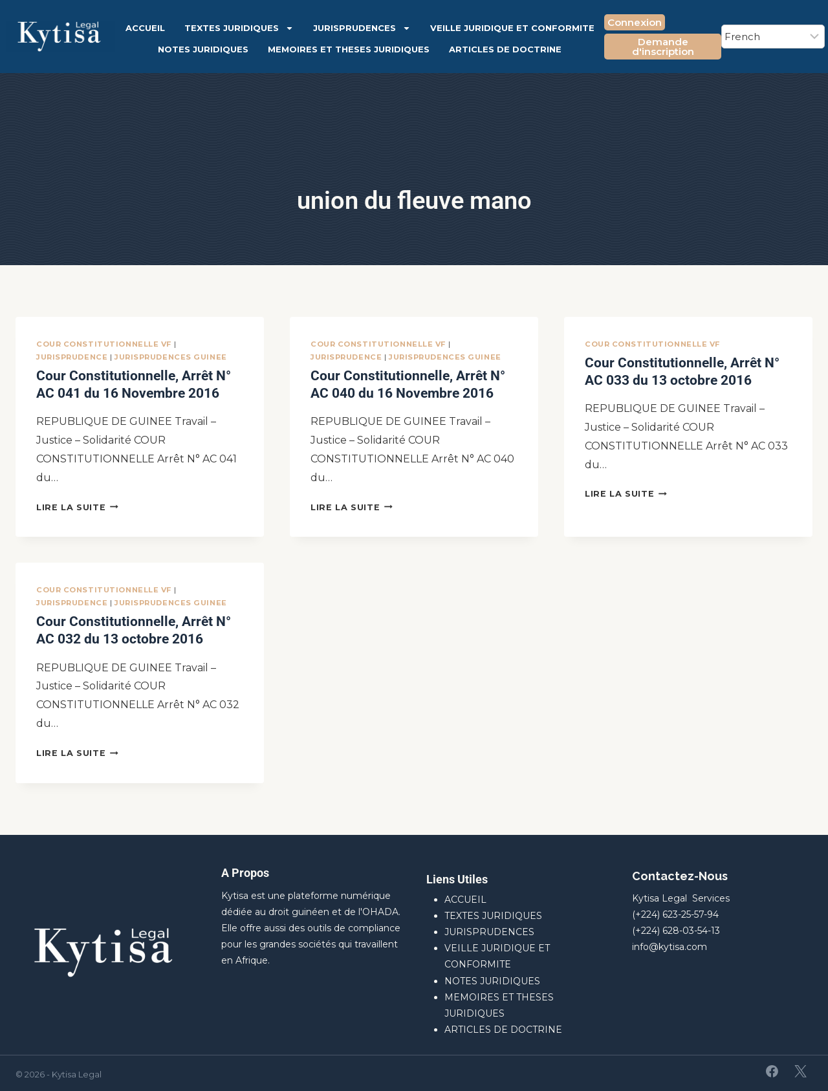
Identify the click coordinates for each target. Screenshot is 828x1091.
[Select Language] (773, 37)
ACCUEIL (145, 28)
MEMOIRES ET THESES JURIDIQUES (349, 49)
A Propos (245, 869)
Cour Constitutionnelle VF (103, 344)
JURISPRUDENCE (71, 357)
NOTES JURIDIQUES (203, 49)
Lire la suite (77, 505)
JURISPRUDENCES (362, 28)
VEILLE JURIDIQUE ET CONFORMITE (512, 28)
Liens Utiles (457, 876)
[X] (800, 1068)
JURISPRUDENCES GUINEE (170, 357)
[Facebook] (772, 1068)
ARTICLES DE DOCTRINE (505, 49)
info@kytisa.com (669, 943)
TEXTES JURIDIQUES (239, 28)
